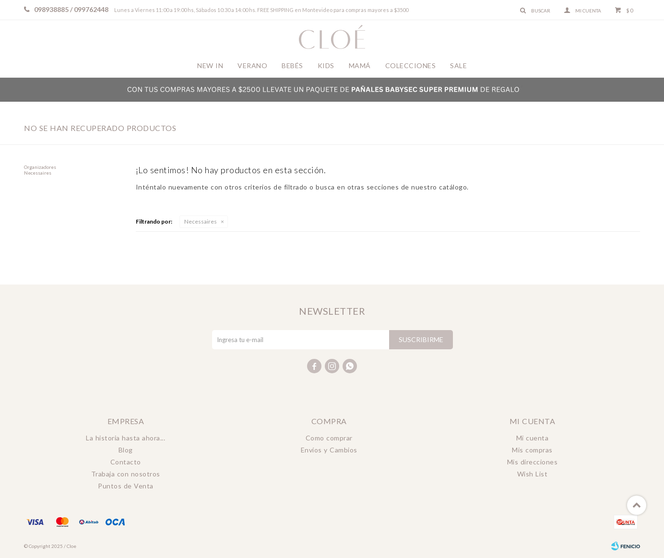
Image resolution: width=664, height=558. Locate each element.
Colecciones (410, 65)
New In (210, 65)
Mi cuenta (532, 438)
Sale (458, 65)
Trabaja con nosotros (125, 474)
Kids (326, 65)
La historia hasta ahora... (125, 438)
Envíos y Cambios (329, 450)
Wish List (532, 474)
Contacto (125, 462)
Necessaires (200, 221)
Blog (126, 450)
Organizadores (40, 167)
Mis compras (532, 450)
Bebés (292, 65)
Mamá (360, 65)
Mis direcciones (532, 462)
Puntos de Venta (126, 486)
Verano (252, 65)
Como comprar (329, 438)
